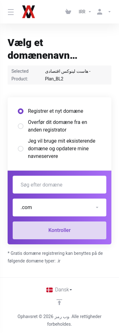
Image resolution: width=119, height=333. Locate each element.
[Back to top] (59, 302)
